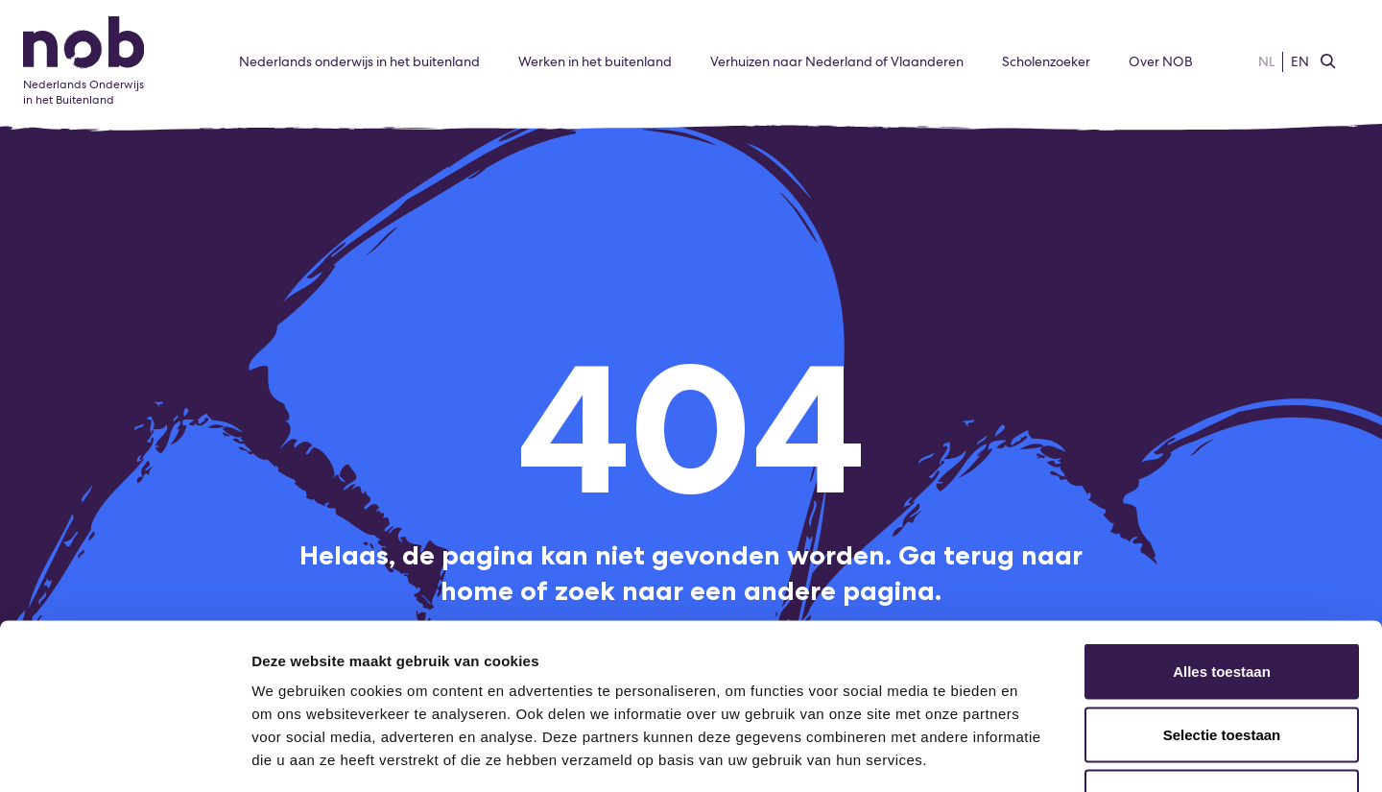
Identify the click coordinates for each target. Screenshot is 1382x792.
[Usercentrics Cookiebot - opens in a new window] (124, 754)
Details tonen (1037, 754)
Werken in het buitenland (595, 61)
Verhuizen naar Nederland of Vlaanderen (837, 61)
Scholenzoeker (1046, 61)
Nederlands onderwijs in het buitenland (359, 61)
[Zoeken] (1328, 62)
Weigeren (1221, 666)
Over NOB (1161, 61)
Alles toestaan (1222, 540)
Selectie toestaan (1222, 603)
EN (1300, 61)
